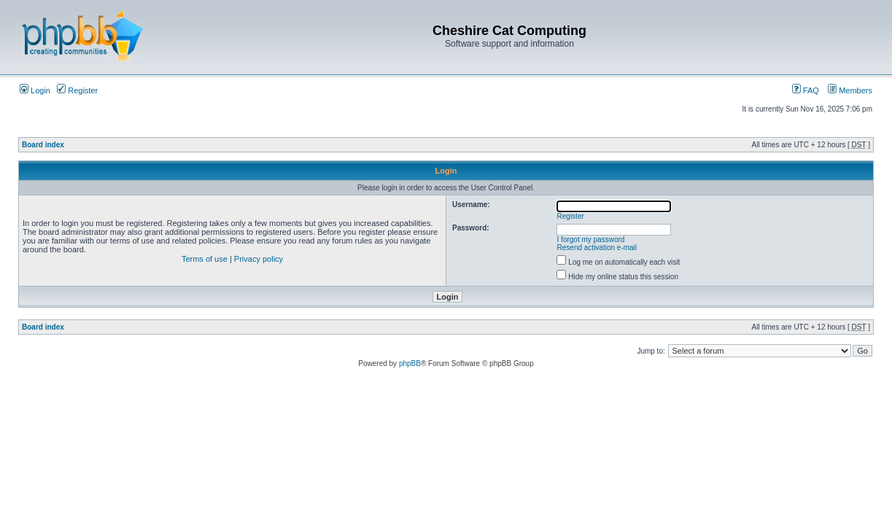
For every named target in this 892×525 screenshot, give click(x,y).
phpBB (410, 363)
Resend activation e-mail (597, 248)
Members (850, 90)
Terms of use (205, 258)
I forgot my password (591, 240)
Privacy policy (258, 258)
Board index (43, 145)
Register (77, 90)
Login (35, 90)
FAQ (805, 90)
